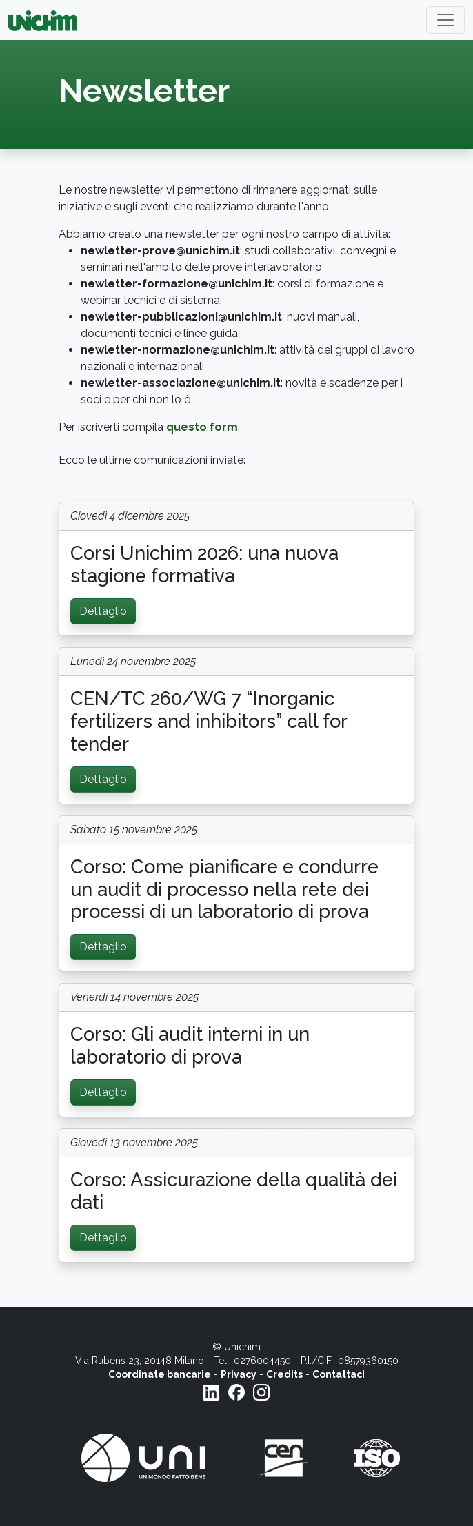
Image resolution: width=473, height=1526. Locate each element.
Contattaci (338, 1374)
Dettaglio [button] (103, 611)
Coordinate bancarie (159, 1374)
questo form (202, 427)
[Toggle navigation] (445, 20)
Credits (284, 1374)
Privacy (238, 1374)
